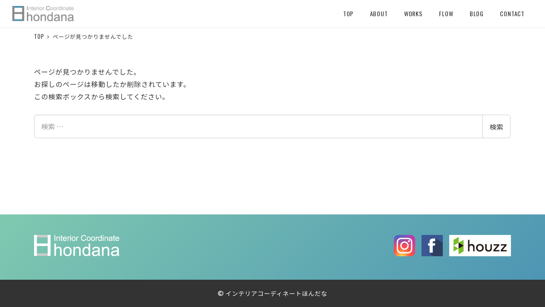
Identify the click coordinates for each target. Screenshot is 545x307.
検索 (496, 127)
